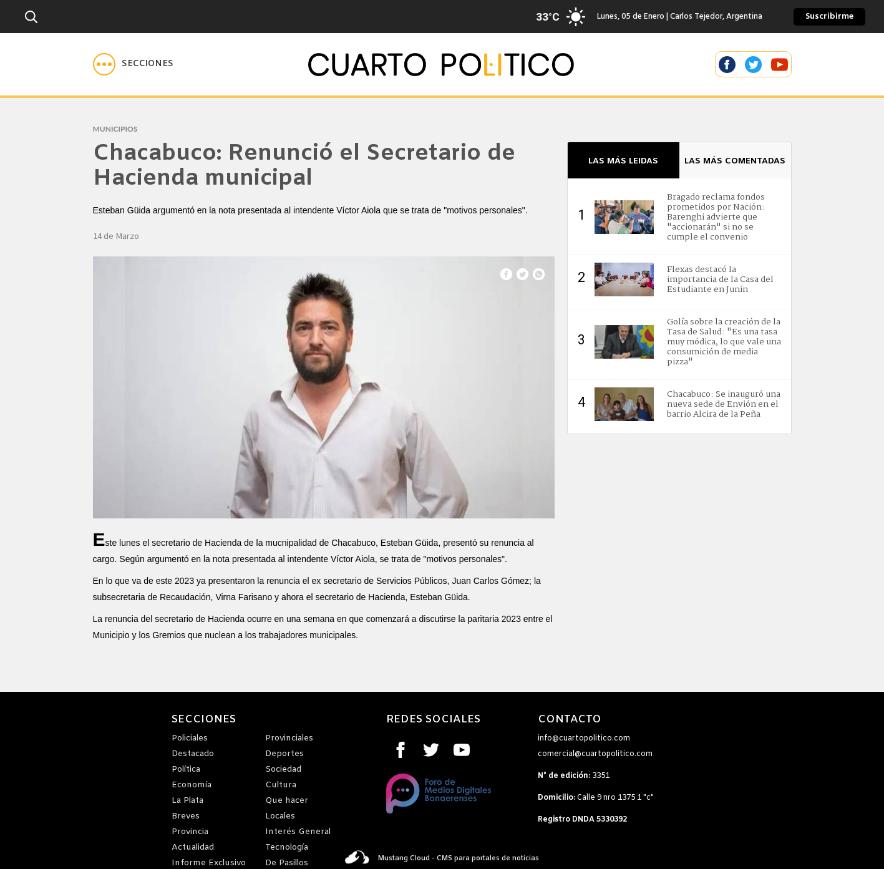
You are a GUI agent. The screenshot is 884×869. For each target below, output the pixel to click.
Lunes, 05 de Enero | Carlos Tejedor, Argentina (659, 17)
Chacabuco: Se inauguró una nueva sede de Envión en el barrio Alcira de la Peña (723, 404)
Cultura (280, 785)
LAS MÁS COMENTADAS (734, 161)
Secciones (147, 64)
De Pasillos (286, 863)
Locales (280, 816)
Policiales (190, 738)
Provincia (190, 832)
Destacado (193, 754)
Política (186, 769)
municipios (115, 129)
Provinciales (289, 738)
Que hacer (286, 800)
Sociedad (283, 769)
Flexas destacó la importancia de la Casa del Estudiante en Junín (720, 279)
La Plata (187, 800)
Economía (191, 785)
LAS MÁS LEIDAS (623, 161)
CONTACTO (569, 720)
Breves (186, 816)
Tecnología (286, 847)
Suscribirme (829, 16)
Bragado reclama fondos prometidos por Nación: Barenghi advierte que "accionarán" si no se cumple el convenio (716, 217)
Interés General (298, 832)
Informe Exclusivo (209, 863)
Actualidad (193, 847)
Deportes (284, 754)
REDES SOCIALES (433, 720)
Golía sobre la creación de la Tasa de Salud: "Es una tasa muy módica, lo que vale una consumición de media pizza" (724, 342)
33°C (548, 17)
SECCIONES (204, 720)
